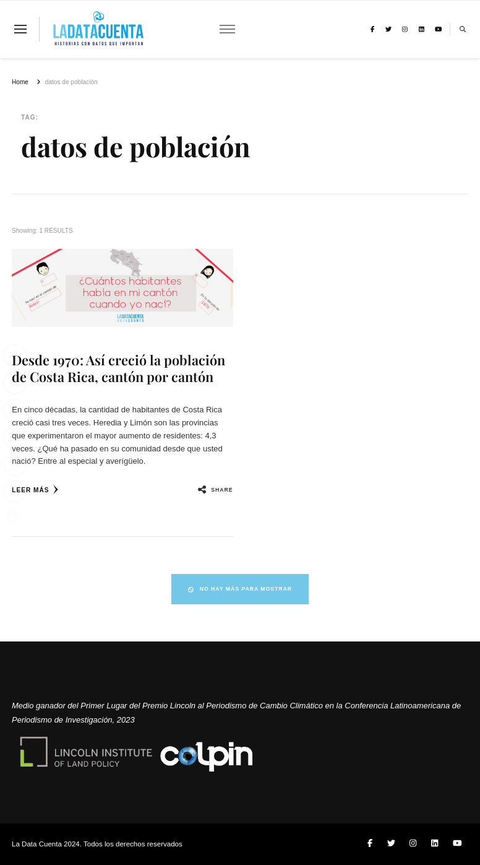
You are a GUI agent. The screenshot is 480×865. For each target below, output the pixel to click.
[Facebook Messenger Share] (15, 491)
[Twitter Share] (15, 382)
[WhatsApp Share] (15, 464)
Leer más (35, 489)
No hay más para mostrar (240, 589)
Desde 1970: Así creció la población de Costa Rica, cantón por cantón (118, 368)
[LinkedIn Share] (15, 410)
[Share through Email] (15, 437)
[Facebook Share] (15, 355)
